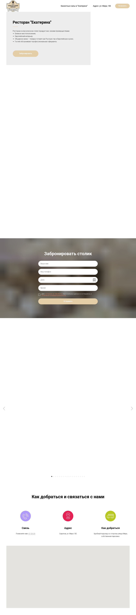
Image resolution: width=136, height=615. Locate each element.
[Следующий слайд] (132, 415)
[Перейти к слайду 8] (65, 483)
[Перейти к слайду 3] (55, 483)
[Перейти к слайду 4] (57, 483)
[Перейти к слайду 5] (59, 483)
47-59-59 (31, 541)
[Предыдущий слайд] (4, 415)
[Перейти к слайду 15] (78, 483)
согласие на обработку (53, 301)
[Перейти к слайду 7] (63, 483)
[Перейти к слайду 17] (82, 483)
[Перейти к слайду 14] (76, 483)
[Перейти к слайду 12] (72, 483)
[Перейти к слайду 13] (74, 483)
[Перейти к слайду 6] (61, 483)
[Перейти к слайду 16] (80, 483)
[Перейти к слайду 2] (53, 483)
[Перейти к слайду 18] (84, 483)
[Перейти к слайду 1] (51, 483)
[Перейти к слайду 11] (70, 483)
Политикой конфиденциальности (53, 302)
